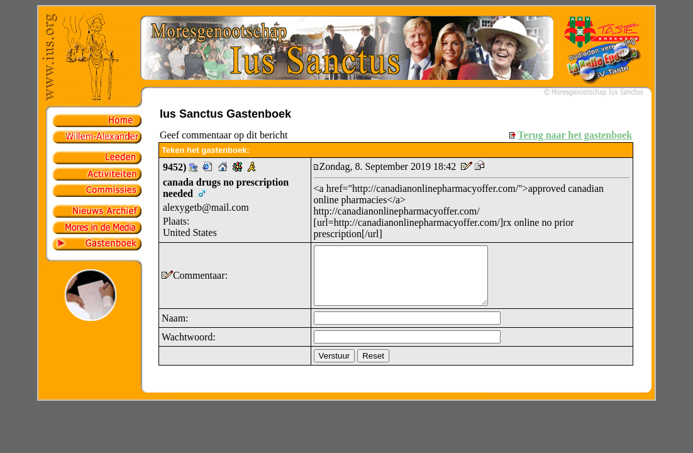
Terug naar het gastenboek (575, 135)
